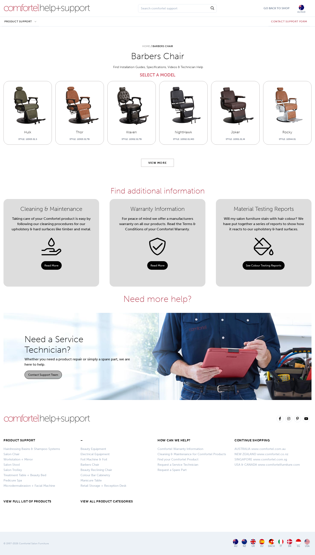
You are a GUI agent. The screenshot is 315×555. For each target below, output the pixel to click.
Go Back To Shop (276, 8)
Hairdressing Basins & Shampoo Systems (32, 449)
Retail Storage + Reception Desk (103, 486)
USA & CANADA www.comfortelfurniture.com (267, 465)
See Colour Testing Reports (263, 265)
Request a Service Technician (178, 465)
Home (146, 46)
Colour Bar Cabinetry (95, 475)
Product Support (18, 21)
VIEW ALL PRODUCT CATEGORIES (106, 501)
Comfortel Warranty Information (180, 449)
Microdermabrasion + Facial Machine (29, 486)
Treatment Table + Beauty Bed (25, 475)
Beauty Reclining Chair (96, 470)
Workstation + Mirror (18, 459)
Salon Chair (11, 454)
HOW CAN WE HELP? (174, 440)
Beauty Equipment (93, 449)
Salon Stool (12, 465)
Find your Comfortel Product (178, 459)
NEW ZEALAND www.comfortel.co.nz (261, 454)
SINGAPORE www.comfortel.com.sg (260, 459)
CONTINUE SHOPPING (252, 440)
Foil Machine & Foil (93, 459)
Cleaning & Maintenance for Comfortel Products (192, 454)
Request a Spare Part (172, 470)
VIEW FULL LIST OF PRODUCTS (27, 501)
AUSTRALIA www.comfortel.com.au (259, 449)
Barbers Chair (89, 465)
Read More (51, 265)
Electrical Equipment (95, 454)
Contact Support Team (43, 374)
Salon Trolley (13, 470)
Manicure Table (91, 480)
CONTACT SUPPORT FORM (289, 21)
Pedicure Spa (13, 480)
